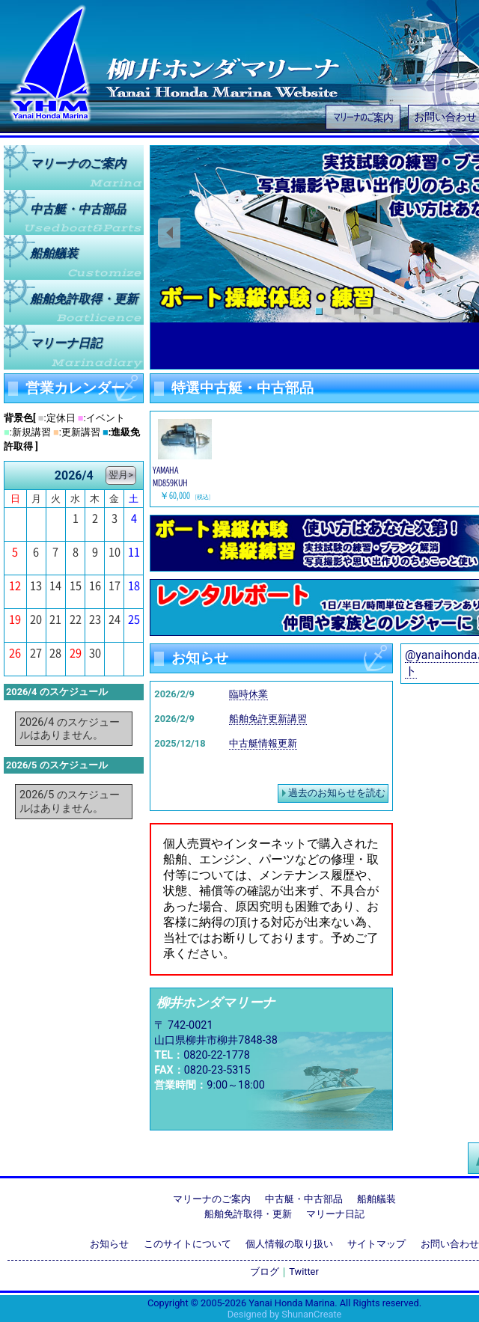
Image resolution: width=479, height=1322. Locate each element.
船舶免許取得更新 (84, 298)
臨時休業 (248, 694)
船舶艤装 (54, 253)
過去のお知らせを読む (336, 792)
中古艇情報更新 (263, 743)
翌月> (121, 474)
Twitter (304, 1271)
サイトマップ (376, 1243)
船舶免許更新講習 (268, 718)
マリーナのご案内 (363, 116)
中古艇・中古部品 (304, 1199)
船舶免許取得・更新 (248, 1214)
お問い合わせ (450, 1243)
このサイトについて (187, 1243)
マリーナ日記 (66, 343)
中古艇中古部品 (78, 208)
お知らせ (109, 1243)
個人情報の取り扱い (289, 1243)
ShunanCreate (311, 1314)
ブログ (264, 1271)
